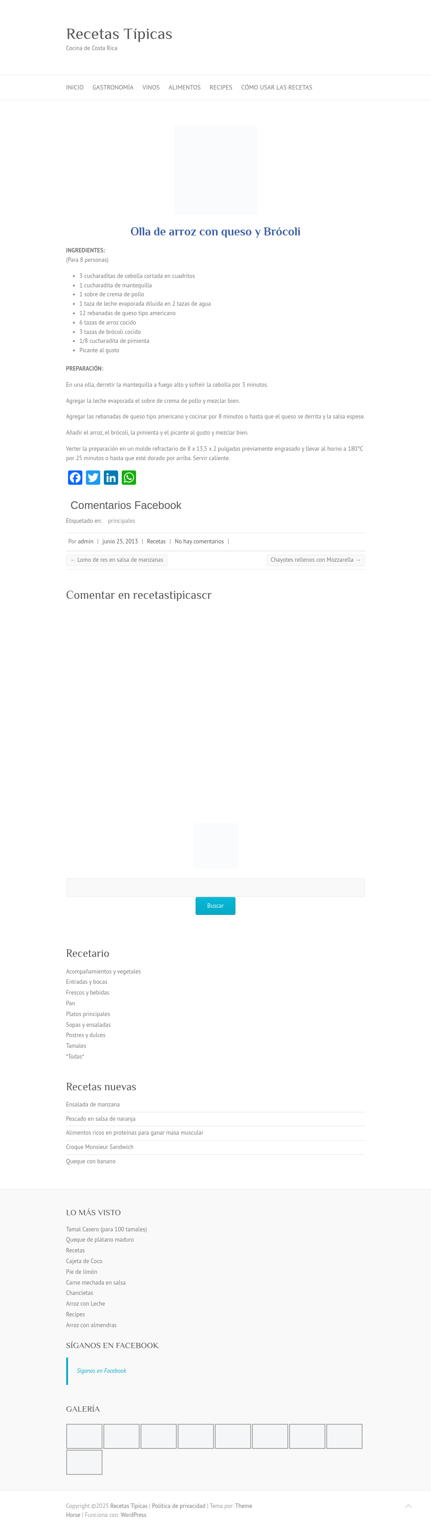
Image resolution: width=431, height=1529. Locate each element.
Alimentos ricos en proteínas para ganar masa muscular (135, 1132)
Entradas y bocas (86, 982)
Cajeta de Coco (84, 1261)
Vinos (150, 87)
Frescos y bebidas (88, 992)
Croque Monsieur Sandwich (100, 1147)
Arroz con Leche (85, 1303)
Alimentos (185, 87)
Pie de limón (82, 1272)
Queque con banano (91, 1161)
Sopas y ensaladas (88, 1025)
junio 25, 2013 (120, 541)
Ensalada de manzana (93, 1104)
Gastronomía (113, 87)
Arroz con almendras (91, 1325)
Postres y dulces (86, 1035)
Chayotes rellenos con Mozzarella (316, 560)
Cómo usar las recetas (276, 87)
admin (86, 541)
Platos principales (88, 1014)
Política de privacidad (178, 1506)
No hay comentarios (199, 541)
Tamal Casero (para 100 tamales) (106, 1229)
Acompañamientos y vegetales (103, 971)
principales (121, 521)
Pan (70, 1003)
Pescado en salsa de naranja (101, 1119)
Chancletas (80, 1293)
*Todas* (75, 1056)
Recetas (156, 541)
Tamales (76, 1046)
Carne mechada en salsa (96, 1282)
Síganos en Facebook (112, 1345)
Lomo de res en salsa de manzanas (116, 560)
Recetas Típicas (119, 34)
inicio (75, 87)
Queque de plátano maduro (100, 1239)
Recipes (220, 87)
